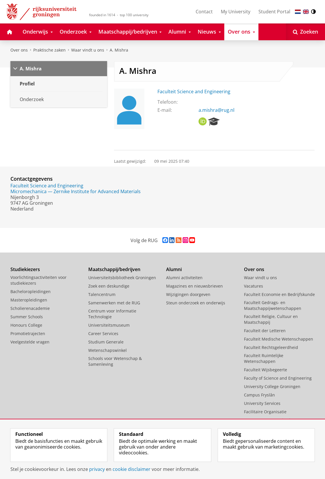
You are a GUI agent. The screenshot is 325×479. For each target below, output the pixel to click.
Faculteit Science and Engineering (193, 91)
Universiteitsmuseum (109, 325)
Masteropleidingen (28, 300)
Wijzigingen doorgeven (188, 294)
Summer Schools (26, 316)
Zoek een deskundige (108, 286)
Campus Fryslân (259, 395)
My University (235, 11)
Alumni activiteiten (184, 277)
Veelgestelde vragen (29, 342)
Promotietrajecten (27, 333)
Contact (204, 11)
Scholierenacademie (30, 308)
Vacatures (253, 286)
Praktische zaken (49, 50)
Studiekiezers (25, 269)
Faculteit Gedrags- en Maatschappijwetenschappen (272, 305)
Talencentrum (101, 294)
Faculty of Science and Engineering (278, 378)
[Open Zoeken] (305, 31)
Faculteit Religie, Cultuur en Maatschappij (271, 319)
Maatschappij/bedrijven (114, 269)
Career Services (103, 333)
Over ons (19, 50)
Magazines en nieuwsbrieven (194, 286)
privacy (97, 469)
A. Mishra (119, 50)
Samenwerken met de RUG (114, 303)
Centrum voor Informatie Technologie (112, 313)
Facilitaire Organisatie (265, 411)
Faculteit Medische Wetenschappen (278, 339)
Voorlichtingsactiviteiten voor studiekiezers (38, 280)
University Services (262, 403)
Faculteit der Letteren (265, 330)
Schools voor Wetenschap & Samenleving (115, 361)
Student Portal (274, 11)
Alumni (174, 269)
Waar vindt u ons (87, 50)
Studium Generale (106, 342)
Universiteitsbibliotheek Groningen (122, 277)
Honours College (26, 325)
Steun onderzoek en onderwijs (195, 303)
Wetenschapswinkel (107, 350)
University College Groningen (272, 386)
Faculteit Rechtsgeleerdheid (271, 347)
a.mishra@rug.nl (216, 110)
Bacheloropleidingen (30, 291)
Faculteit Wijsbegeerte (265, 369)
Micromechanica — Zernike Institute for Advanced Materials (75, 191)
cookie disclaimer (131, 469)
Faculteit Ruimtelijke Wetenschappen (263, 358)
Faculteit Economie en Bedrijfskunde (279, 294)
